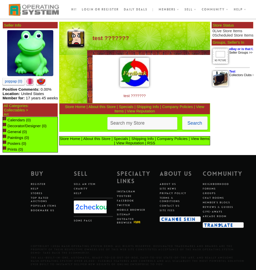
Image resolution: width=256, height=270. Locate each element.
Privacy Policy (173, 193)
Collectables (14, 110)
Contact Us (170, 205)
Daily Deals (135, 9)
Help (240, 9)
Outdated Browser (125, 220)
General (14, 132)
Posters (14, 143)
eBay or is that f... (242, 49)
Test (232, 71)
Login (88, 9)
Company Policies (177, 106)
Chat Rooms (213, 197)
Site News (168, 188)
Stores (37, 193)
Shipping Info (148, 106)
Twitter (123, 205)
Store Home (75, 106)
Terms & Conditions (170, 199)
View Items (200, 138)
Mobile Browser (131, 210)
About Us (168, 184)
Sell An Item (85, 184)
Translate (218, 225)
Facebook (125, 200)
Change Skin (178, 219)
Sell (191, 9)
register (110, 9)
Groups (209, 193)
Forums (209, 188)
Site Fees (167, 210)
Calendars (16, 120)
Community (215, 9)
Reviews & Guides (218, 207)
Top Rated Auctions (40, 199)
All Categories (15, 105)
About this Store (102, 106)
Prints (12, 149)
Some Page (83, 220)
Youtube (124, 196)
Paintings (15, 137)
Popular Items (43, 205)
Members (169, 9)
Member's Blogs (216, 202)
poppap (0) (13, 81)
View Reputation (141, 111)
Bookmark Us (42, 210)
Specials (126, 106)
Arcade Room (215, 216)
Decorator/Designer (24, 126)
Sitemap (123, 214)
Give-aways (212, 211)
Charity (81, 188)
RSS (151, 143)
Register (38, 184)
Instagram (126, 191)
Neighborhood (216, 184)
